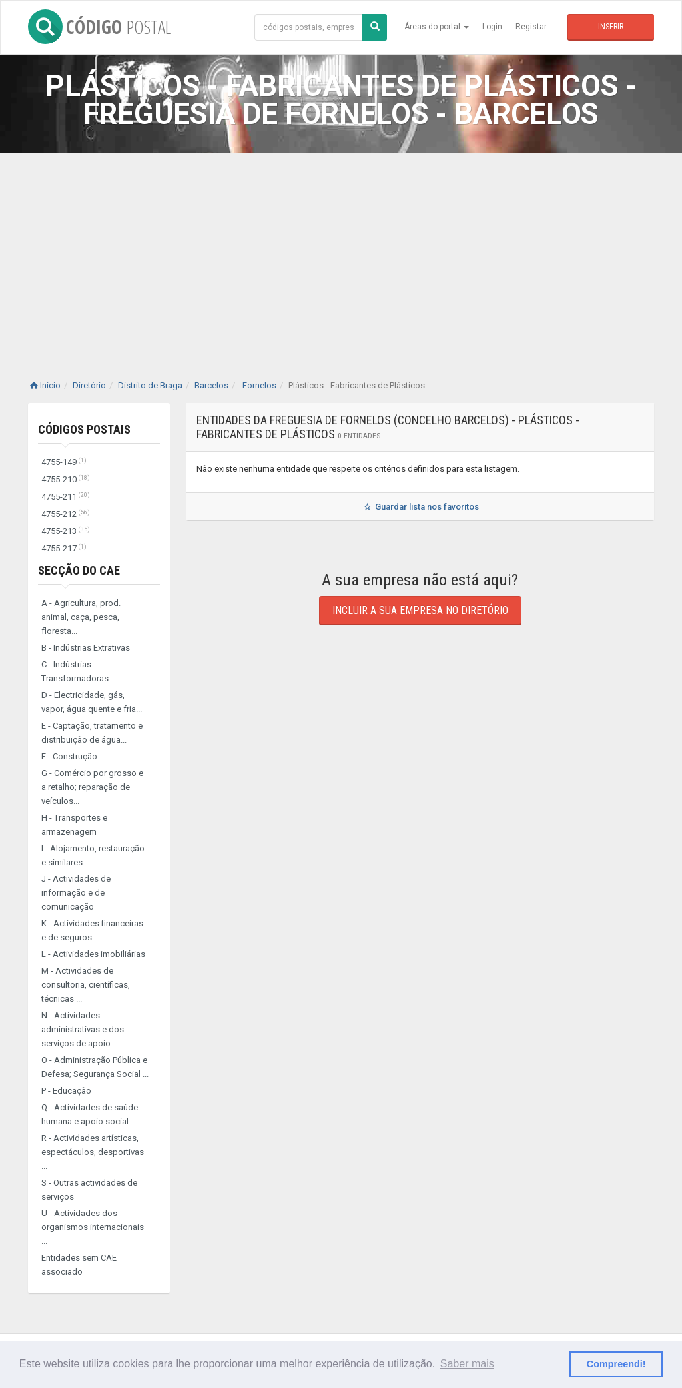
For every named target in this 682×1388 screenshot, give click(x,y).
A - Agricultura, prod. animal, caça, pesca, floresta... (81, 617)
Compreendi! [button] (616, 1364)
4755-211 (65, 497)
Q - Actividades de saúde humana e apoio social (89, 1114)
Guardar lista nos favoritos (420, 507)
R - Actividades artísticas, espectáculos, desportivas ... (92, 1152)
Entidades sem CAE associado (79, 1265)
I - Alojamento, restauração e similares (93, 855)
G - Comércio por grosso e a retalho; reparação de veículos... (92, 787)
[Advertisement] (341, 253)
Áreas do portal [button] (436, 26)
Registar (531, 26)
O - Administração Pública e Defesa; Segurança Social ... (95, 1067)
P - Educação (66, 1091)
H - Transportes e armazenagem (74, 825)
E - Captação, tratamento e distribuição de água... (92, 733)
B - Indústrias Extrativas (85, 648)
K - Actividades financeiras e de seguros (92, 930)
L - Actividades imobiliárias (93, 954)
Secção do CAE (79, 570)
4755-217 (64, 548)
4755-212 (65, 514)
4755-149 (64, 462)
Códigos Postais (84, 429)
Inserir (610, 26)
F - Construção (69, 756)
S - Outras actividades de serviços (89, 1190)
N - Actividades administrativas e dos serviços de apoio (82, 1029)
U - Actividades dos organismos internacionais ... (92, 1227)
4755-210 (65, 479)
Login (492, 26)
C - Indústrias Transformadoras (75, 671)
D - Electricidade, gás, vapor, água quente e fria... (91, 702)
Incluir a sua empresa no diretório (420, 610)
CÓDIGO (99, 26)
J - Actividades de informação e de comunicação (76, 893)
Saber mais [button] (467, 1363)
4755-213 (65, 531)
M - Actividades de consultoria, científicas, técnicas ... (85, 985)
